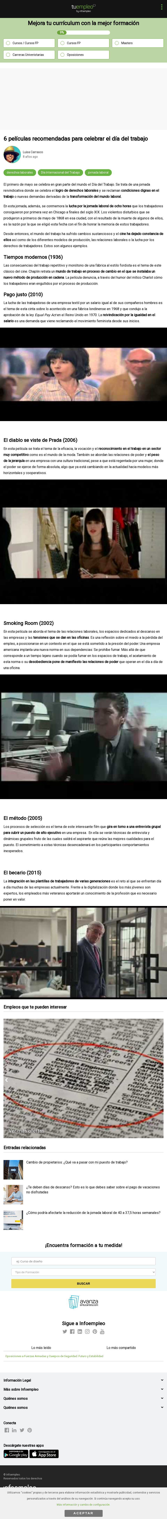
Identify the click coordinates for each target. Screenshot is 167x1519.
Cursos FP (74, 43)
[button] (161, 7)
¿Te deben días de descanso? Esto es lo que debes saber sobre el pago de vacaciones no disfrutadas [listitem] (93, 1189)
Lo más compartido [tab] (121, 1348)
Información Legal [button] (17, 1380)
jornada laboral (98, 172)
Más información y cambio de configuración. (83, 1504)
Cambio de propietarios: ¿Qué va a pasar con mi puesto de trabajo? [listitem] (77, 1162)
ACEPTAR (83, 1513)
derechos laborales (20, 172)
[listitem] (13, 1178)
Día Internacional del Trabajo (60, 172)
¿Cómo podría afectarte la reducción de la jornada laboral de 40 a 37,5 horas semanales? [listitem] (93, 1213)
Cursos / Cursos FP (25, 43)
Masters (127, 43)
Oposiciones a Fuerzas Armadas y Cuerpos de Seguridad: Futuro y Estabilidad (54, 1356)
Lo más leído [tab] (41, 1348)
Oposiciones (75, 54)
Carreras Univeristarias (28, 54)
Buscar (83, 1283)
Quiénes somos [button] (15, 1399)
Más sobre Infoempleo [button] (20, 1389)
